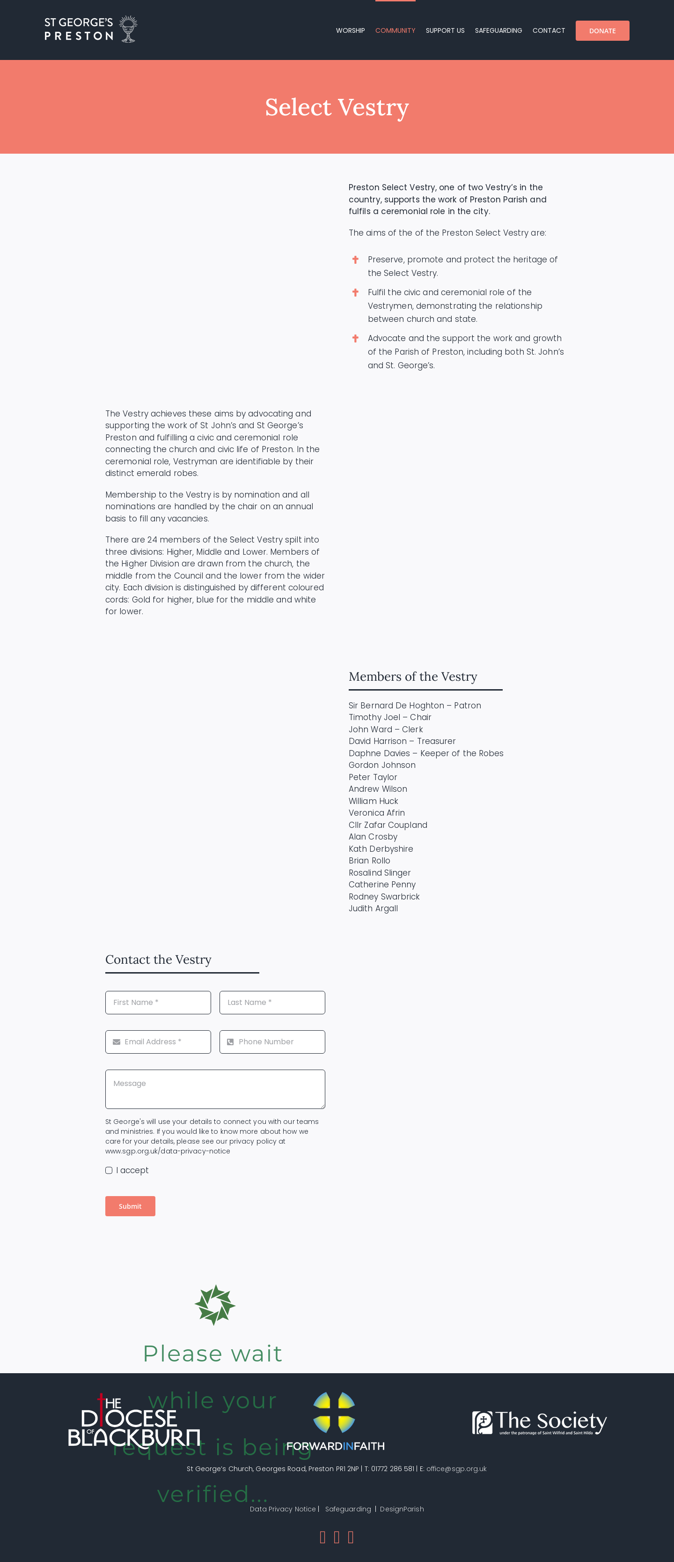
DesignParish (402, 1509)
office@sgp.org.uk (456, 1468)
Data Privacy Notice (283, 1509)
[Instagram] (351, 1537)
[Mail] (337, 1537)
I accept (132, 1170)
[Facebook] (323, 1537)
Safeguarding (348, 1509)
